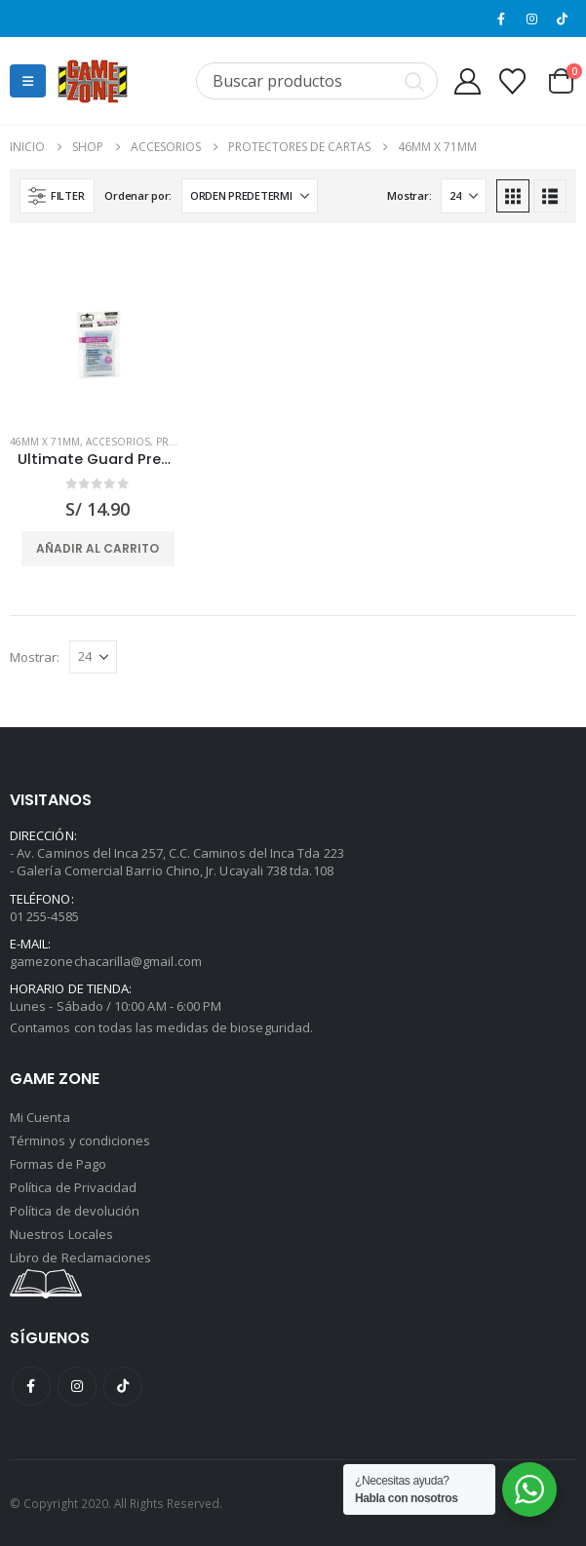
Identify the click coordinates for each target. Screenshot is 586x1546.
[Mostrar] (464, 195)
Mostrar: (409, 195)
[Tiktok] (562, 18)
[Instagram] (532, 18)
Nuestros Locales (61, 1234)
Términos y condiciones (80, 1140)
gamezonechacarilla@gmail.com (106, 961)
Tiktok (122, 1386)
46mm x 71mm (45, 441)
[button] (28, 80)
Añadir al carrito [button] (97, 548)
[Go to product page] (97, 330)
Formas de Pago (58, 1164)
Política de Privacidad (73, 1187)
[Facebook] (501, 18)
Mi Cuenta (40, 1117)
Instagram (77, 1386)
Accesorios (118, 441)
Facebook (31, 1386)
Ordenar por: (138, 195)
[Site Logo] (93, 80)
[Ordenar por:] (249, 195)
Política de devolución (74, 1210)
